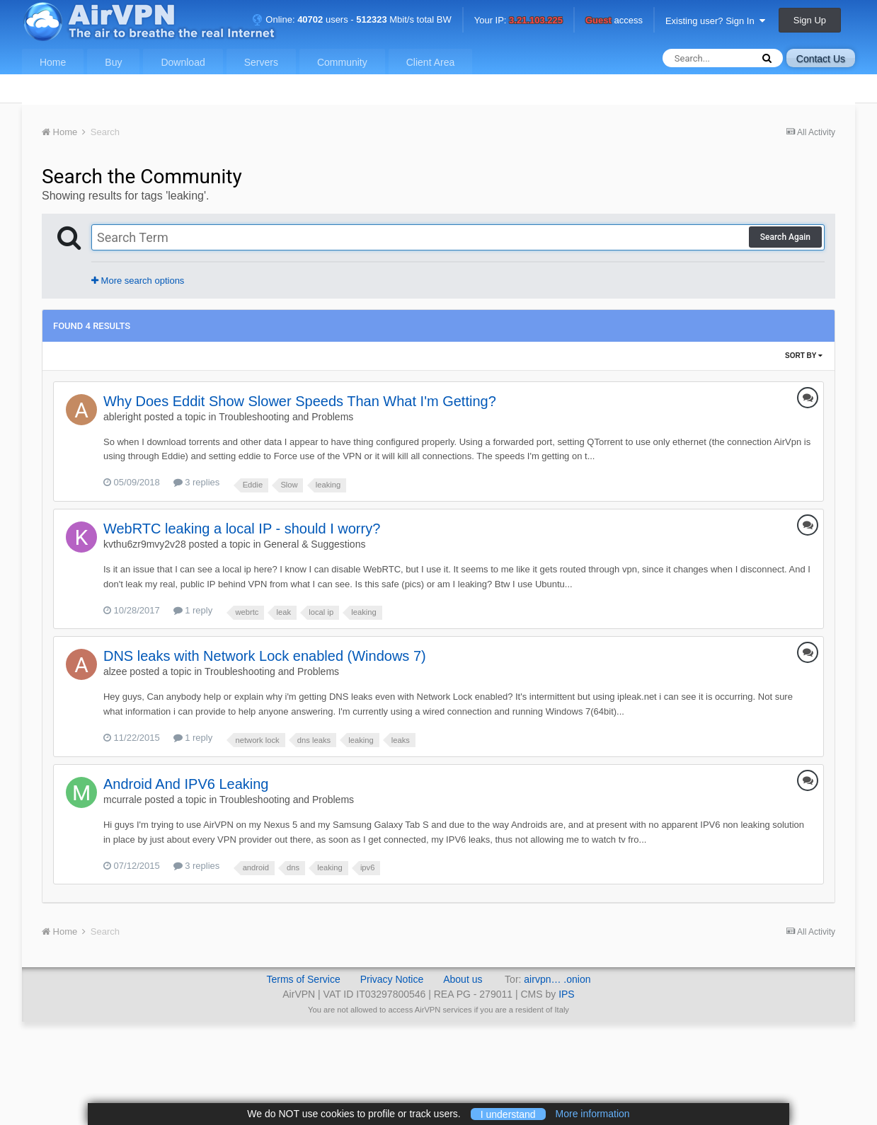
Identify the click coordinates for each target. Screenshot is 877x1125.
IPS (566, 994)
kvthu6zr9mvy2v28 (144, 544)
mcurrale (122, 799)
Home (53, 62)
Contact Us (820, 58)
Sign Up (809, 20)
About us (462, 979)
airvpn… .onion (557, 979)
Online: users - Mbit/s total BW (352, 19)
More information (593, 1113)
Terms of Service (303, 979)
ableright (122, 416)
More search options (137, 280)
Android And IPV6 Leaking (186, 784)
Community (342, 62)
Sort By (803, 355)
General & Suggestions (314, 544)
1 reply (193, 610)
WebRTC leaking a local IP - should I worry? (241, 528)
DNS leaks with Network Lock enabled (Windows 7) (264, 656)
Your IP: (518, 21)
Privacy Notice (391, 979)
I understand (508, 1113)
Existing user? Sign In (715, 21)
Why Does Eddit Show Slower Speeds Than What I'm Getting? (299, 401)
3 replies (196, 482)
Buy (113, 62)
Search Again (785, 237)
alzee (115, 671)
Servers (261, 62)
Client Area (430, 62)
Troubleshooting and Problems (286, 416)
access (614, 21)
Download (183, 62)
